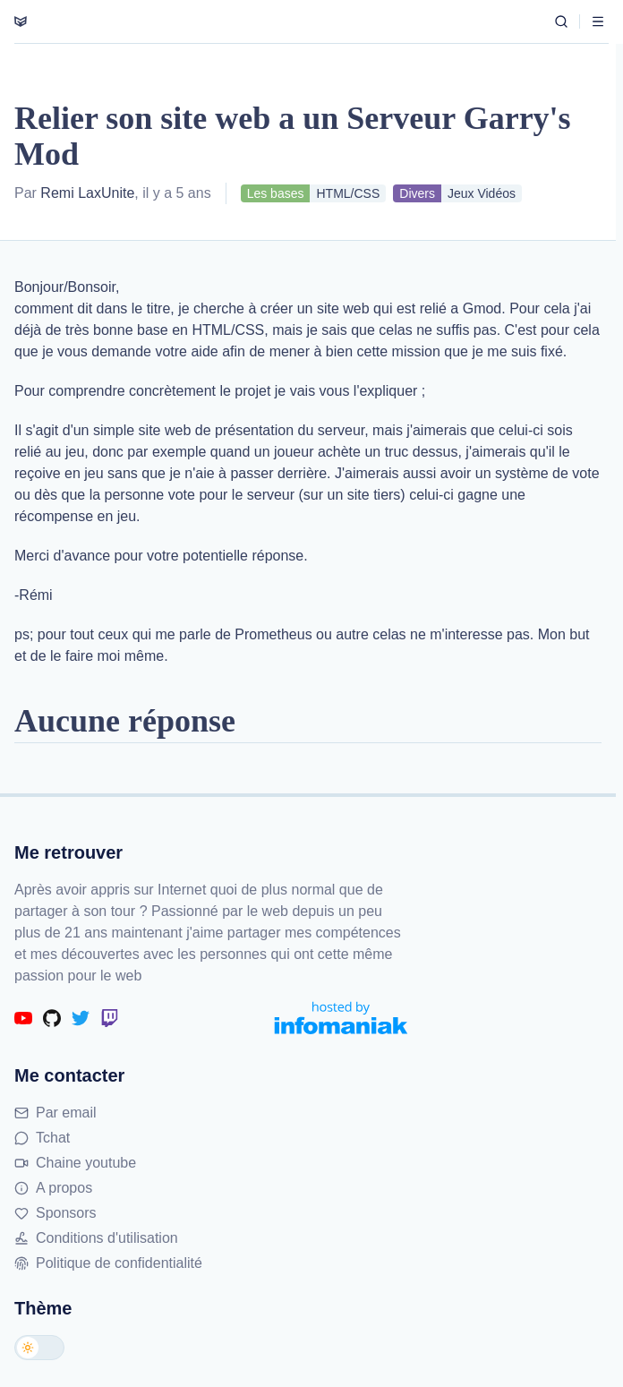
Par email (55, 1112)
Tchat (42, 1137)
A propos (53, 1187)
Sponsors (55, 1212)
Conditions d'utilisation (96, 1238)
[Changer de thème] (39, 1347)
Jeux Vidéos (482, 193)
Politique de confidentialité (108, 1263)
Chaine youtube (75, 1162)
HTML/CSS (348, 193)
